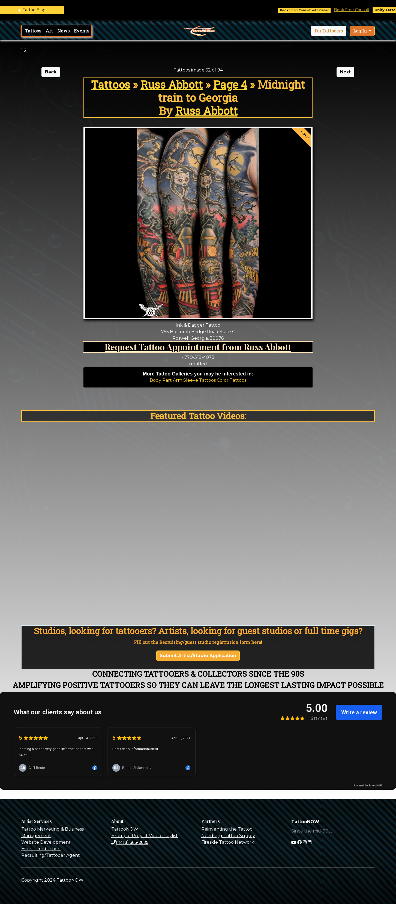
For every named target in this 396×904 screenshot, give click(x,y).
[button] (328, 31)
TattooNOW (124, 829)
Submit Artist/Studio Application (198, 655)
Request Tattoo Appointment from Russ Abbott (198, 347)
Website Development (46, 842)
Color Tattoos (231, 380)
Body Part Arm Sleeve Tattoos (183, 380)
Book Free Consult (356, 9)
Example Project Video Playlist (144, 835)
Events (81, 31)
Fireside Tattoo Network (227, 842)
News (63, 31)
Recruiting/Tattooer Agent (50, 855)
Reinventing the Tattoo (227, 829)
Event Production (41, 848)
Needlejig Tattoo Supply (228, 835)
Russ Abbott (171, 84)
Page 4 (230, 84)
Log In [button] (360, 31)
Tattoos (33, 31)
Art (49, 31)
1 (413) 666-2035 (129, 842)
